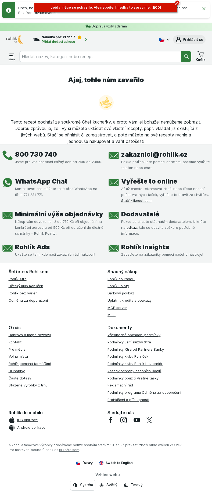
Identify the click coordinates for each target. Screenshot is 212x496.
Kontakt (15, 342)
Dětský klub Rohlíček (26, 286)
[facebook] (110, 420)
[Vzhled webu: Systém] (82, 485)
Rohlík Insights (145, 247)
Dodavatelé (140, 214)
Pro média (17, 349)
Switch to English (116, 463)
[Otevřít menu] (11, 56)
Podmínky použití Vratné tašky (133, 378)
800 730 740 (36, 154)
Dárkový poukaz (120, 293)
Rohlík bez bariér (23, 293)
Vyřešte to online (149, 181)
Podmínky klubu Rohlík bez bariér (135, 363)
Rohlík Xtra (18, 279)
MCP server (117, 307)
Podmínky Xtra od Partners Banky (135, 349)
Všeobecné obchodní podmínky (133, 335)
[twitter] (149, 420)
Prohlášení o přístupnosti (128, 399)
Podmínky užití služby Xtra (129, 342)
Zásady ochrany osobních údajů (134, 371)
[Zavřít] (204, 8)
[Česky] (164, 39)
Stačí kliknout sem (136, 200)
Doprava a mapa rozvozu (30, 335)
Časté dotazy (20, 378)
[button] (189, 39)
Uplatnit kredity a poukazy (129, 300)
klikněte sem (69, 450)
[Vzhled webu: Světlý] (108, 485)
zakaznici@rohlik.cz (154, 154)
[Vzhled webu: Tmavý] (133, 485)
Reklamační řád (120, 385)
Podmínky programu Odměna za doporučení (144, 392)
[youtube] (136, 420)
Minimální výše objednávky (59, 214)
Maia (111, 314)
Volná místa (18, 356)
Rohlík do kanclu (121, 279)
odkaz (132, 227)
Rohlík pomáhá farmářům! (30, 363)
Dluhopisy (17, 371)
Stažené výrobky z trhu (28, 385)
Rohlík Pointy (118, 286)
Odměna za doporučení (28, 300)
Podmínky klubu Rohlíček (127, 356)
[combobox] (100, 56)
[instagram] (123, 420)
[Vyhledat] (186, 56)
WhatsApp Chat (41, 181)
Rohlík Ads (32, 247)
